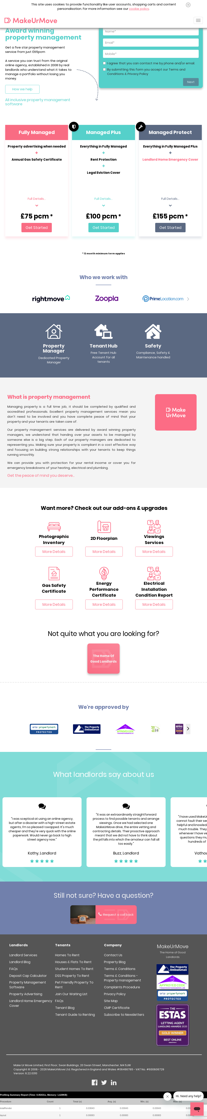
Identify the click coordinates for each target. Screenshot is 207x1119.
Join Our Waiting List (71, 994)
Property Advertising (25, 994)
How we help (22, 89)
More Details (54, 551)
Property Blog (114, 962)
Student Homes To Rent (74, 968)
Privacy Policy (115, 994)
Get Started (37, 227)
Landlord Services (23, 955)
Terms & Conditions (119, 968)
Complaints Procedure (122, 987)
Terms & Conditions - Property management (122, 978)
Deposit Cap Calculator (28, 975)
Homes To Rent (67, 955)
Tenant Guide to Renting (75, 1014)
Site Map (111, 1001)
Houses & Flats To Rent (73, 962)
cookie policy (139, 8)
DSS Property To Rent (72, 975)
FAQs (13, 968)
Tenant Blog (64, 1007)
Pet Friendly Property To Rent (74, 985)
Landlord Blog (19, 962)
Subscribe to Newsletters (124, 1014)
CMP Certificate (117, 1007)
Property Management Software (27, 985)
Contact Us (113, 955)
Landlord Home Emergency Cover (170, 159)
